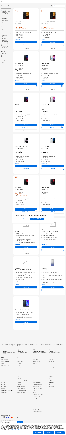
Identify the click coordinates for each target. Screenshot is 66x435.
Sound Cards (19, 369)
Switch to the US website (37, 219)
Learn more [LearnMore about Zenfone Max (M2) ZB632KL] (26, 325)
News (50, 363)
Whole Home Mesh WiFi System (23, 380)
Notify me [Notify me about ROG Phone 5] (52, 166)
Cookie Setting (38, 432)
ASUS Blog (35, 367)
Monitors (3, 380)
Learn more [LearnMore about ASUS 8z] (26, 249)
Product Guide (36, 369)
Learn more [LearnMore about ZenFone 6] (52, 290)
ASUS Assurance (36, 407)
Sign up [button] (20, 422)
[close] (51, 213)
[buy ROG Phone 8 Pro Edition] (48, 21)
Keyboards (19, 384)
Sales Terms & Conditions (38, 394)
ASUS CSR (51, 376)
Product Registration (37, 386)
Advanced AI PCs (36, 374)
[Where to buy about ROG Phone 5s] (36, 86)
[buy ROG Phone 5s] (19, 64)
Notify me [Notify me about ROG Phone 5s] (26, 83)
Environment (51, 386)
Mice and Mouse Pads (21, 386)
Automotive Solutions (37, 365)
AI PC (34, 372)
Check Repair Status (37, 382)
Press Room (51, 369)
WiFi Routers (19, 378)
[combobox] (59, 6)
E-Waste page (51, 367)
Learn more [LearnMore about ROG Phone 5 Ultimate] (26, 168)
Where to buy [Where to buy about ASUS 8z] (26, 247)
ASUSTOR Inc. (51, 371)
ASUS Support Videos (37, 398)
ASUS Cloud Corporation (54, 372)
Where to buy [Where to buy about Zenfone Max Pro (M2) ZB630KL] (53, 247)
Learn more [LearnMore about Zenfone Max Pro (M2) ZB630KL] (52, 249)
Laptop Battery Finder (37, 411)
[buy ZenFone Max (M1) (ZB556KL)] (23, 270)
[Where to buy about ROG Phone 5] (36, 211)
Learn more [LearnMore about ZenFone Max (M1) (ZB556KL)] (26, 287)
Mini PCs (3, 388)
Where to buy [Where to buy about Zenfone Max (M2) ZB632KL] (26, 322)
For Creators (3, 373)
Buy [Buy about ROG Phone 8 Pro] (26, 42)
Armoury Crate (36, 376)
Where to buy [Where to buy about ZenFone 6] (53, 287)
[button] (1, 1)
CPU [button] (6, 33)
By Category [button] (6, 18)
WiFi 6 (18, 376)
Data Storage (19, 372)
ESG (50, 384)
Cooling (18, 365)
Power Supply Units (20, 367)
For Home (3, 369)
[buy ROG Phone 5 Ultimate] (21, 146)
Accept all (59, 432)
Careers (50, 380)
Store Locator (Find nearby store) (39, 405)
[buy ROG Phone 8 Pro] (19, 21)
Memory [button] (6, 51)
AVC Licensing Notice (37, 371)
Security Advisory (36, 396)
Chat (34, 403)
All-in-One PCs (4, 386)
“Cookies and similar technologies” (17, 429)
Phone (2, 363)
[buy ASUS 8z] (17, 231)
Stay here (25, 219)
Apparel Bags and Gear (21, 390)
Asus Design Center (36, 361)
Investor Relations (52, 365)
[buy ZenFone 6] (44, 270)
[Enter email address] (9, 422)
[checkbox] (26, 48)
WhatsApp (35, 402)
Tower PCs (3, 384)
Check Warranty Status (37, 388)
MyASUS (34, 400)
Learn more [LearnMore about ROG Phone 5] (52, 168)
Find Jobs (51, 378)
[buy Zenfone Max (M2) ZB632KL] (22, 310)
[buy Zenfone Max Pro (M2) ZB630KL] (50, 231)
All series (20, 357)
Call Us (34, 392)
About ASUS (51, 361)
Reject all (49, 432)
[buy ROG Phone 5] (45, 146)
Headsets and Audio (21, 388)
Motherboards (4, 392)
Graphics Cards (20, 361)
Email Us (34, 390)
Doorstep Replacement (37, 409)
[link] (33, 1)
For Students (3, 375)
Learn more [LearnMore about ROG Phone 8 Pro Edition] (52, 44)
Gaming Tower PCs (5, 382)
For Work (3, 371)
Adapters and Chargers (21, 392)
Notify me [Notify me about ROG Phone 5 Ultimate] (26, 166)
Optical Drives (19, 371)
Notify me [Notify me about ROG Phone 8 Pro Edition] (52, 42)
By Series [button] (6, 26)
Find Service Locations (37, 384)
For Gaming (3, 376)
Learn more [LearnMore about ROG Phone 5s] (25, 86)
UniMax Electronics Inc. (53, 374)
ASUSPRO (35, 363)
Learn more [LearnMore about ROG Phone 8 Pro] (26, 44)
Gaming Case (19, 363)
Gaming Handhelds (5, 365)
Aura (34, 378)
